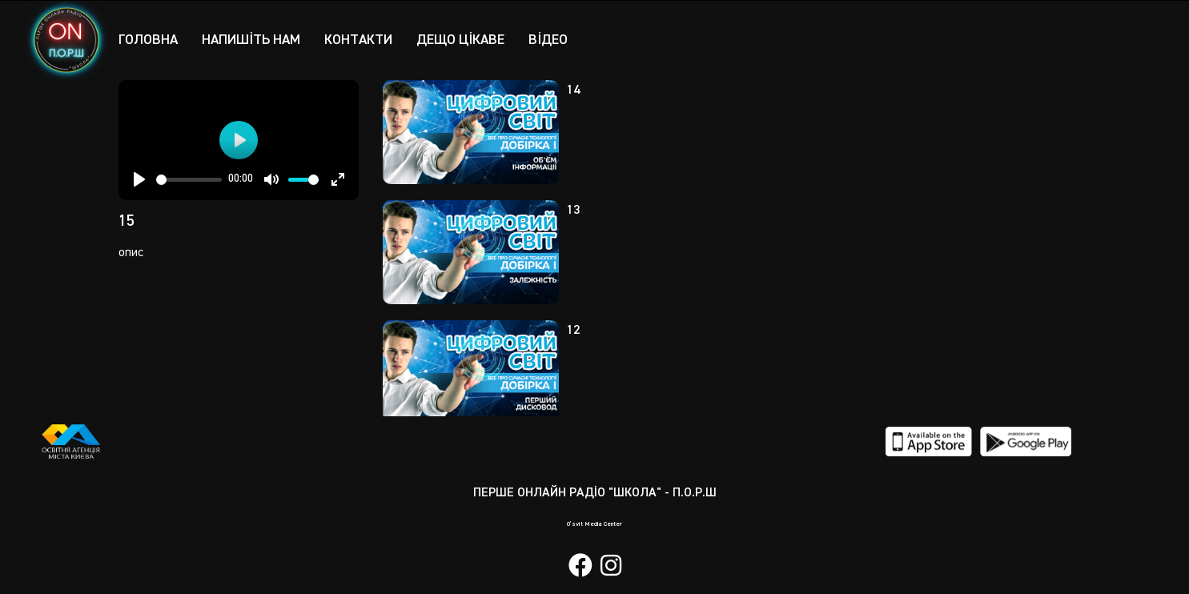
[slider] (189, 179)
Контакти (364, 39)
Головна (148, 39)
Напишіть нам (254, 39)
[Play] (139, 179)
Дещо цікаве (469, 39)
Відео (558, 39)
